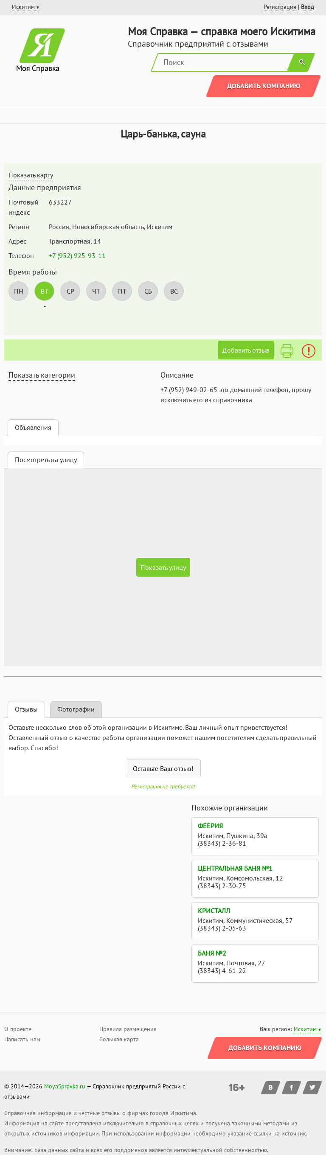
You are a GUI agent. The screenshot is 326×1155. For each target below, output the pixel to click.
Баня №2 (212, 953)
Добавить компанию (263, 85)
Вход (307, 7)
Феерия (210, 825)
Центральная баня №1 (235, 868)
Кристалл (214, 910)
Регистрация (280, 7)
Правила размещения (128, 1029)
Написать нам (22, 1039)
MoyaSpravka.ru (64, 1086)
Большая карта (119, 1039)
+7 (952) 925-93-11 (77, 255)
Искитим (305, 1029)
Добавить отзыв (246, 350)
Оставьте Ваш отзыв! (163, 768)
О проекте (17, 1029)
